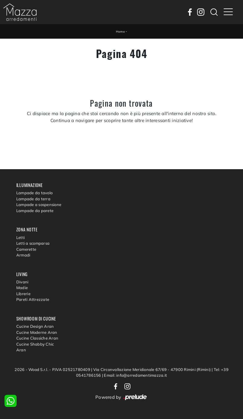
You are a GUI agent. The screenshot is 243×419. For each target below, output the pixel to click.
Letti (20, 237)
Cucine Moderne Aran (36, 332)
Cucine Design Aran (35, 326)
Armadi (23, 255)
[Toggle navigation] (228, 12)
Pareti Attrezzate (32, 299)
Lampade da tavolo (34, 192)
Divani (22, 281)
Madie (22, 287)
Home (120, 32)
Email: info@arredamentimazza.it (135, 375)
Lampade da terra (33, 198)
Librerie (23, 293)
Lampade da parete (34, 210)
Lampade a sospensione (38, 204)
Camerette (26, 249)
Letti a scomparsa (33, 243)
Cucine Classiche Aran (37, 338)
